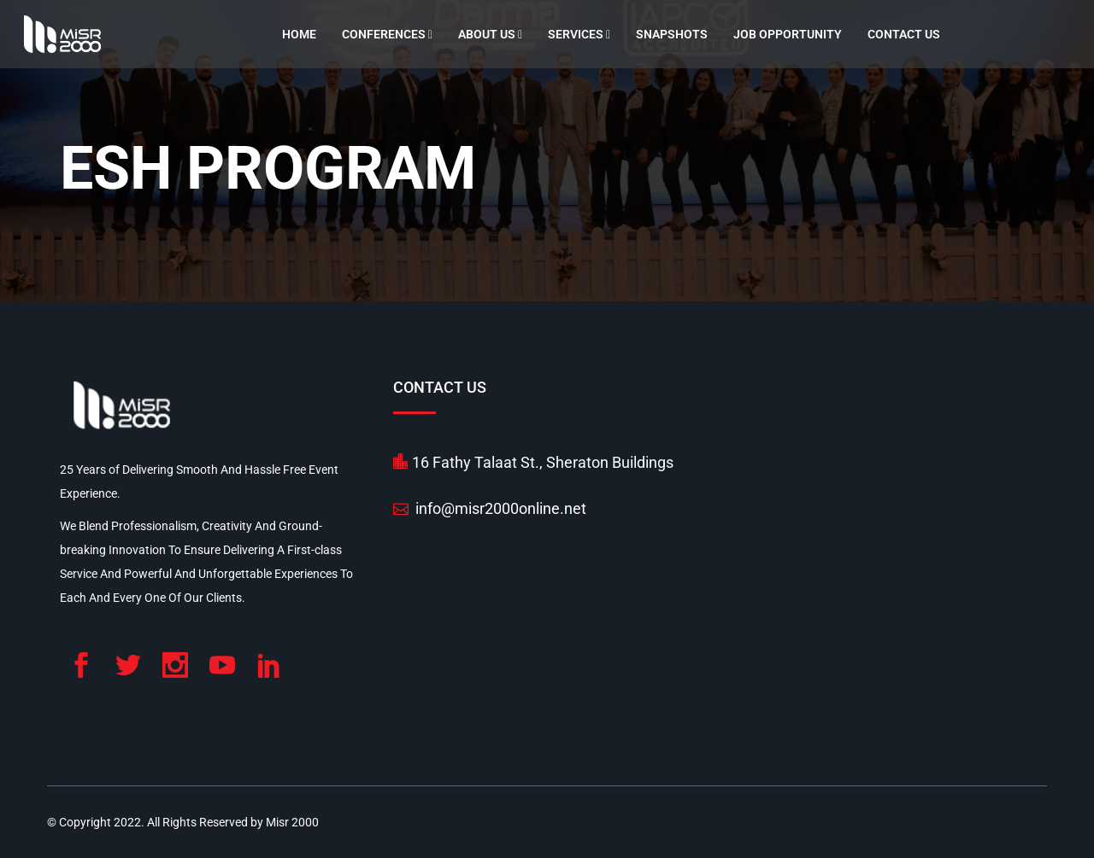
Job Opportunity (787, 34)
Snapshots (672, 34)
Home (299, 34)
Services (579, 34)
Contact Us (904, 34)
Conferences (387, 34)
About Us (490, 34)
